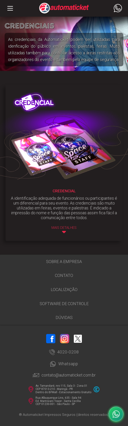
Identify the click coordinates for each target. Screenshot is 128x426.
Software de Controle (64, 303)
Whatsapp (64, 364)
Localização (64, 289)
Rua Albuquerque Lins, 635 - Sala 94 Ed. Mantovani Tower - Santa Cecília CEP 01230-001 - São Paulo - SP (55, 401)
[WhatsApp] (116, 414)
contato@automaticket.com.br (64, 375)
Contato (64, 275)
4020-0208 (64, 352)
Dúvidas (64, 317)
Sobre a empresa (64, 261)
